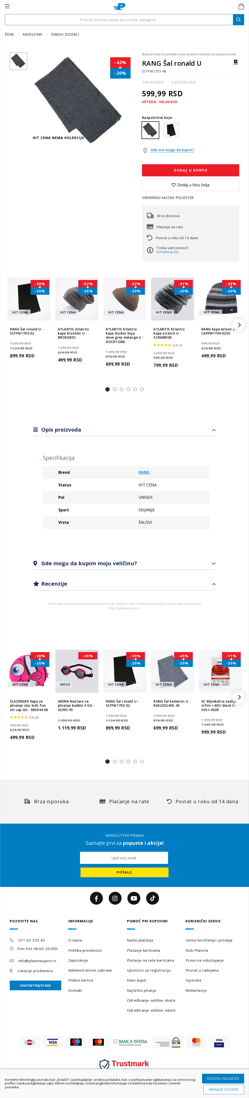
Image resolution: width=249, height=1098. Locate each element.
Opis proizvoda (60, 429)
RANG (144, 472)
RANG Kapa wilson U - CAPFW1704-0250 (219, 331)
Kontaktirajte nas (35, 985)
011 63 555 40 (31, 940)
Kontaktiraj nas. (167, 252)
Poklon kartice (81, 980)
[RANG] (235, 64)
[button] (107, 389)
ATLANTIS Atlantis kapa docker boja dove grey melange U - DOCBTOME (125, 335)
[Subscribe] (124, 872)
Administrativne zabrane (90, 970)
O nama (75, 940)
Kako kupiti (136, 980)
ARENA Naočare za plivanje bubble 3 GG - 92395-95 (76, 705)
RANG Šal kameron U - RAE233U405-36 (171, 703)
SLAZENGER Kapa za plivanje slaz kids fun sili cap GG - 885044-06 (29, 705)
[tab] (124, 429)
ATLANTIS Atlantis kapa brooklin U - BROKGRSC (73, 333)
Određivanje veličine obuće (151, 1000)
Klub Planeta (197, 950)
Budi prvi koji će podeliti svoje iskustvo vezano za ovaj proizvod (189, 54)
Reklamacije (196, 990)
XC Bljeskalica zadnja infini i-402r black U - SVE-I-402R (219, 705)
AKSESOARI (33, 34)
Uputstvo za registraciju (148, 970)
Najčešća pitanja (141, 990)
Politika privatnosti (85, 950)
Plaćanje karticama (143, 950)
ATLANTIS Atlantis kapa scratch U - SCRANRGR (168, 333)
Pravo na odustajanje (205, 960)
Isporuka (193, 980)
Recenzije (53, 583)
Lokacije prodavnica (35, 970)
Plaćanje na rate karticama (150, 960)
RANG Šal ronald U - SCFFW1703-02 (26, 331)
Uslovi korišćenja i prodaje (209, 940)
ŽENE (10, 34)
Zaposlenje (78, 960)
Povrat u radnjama (202, 970)
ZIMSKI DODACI (65, 34)
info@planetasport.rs (37, 960)
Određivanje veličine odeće (151, 1010)
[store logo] (119, 6)
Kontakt (75, 990)
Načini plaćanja (140, 940)
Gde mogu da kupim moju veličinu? (88, 563)
